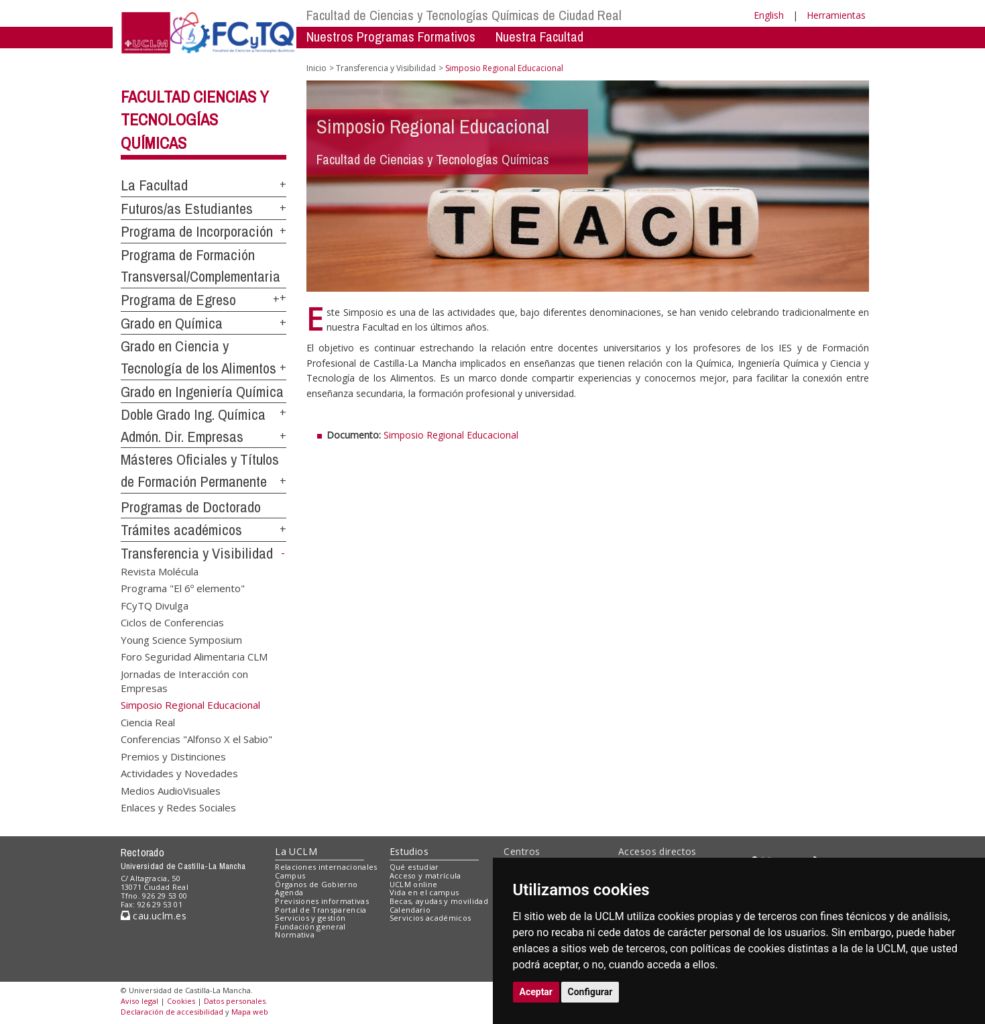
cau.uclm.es (153, 915)
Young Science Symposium (181, 639)
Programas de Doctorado (191, 507)
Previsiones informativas (322, 901)
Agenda (289, 892)
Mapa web (249, 1012)
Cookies (181, 1001)
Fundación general (310, 926)
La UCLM (296, 851)
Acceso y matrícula (425, 875)
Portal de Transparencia (321, 910)
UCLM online (414, 884)
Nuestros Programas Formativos (390, 36)
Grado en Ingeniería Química (202, 392)
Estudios (409, 851)
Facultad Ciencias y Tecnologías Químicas (195, 120)
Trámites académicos (181, 530)
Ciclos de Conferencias (172, 622)
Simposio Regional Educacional (451, 435)
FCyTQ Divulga (154, 605)
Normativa (294, 934)
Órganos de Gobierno (316, 884)
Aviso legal (139, 1001)
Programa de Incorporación (197, 231)
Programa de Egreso (178, 300)
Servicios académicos (430, 918)
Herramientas (836, 15)
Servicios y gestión (310, 918)
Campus (290, 875)
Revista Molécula (159, 571)
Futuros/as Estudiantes (187, 208)
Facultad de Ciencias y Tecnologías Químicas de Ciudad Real (464, 15)
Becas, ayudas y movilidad (439, 901)
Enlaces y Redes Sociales (178, 806)
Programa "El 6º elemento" (183, 588)
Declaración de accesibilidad (172, 1012)
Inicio (316, 68)
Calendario (410, 910)
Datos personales (235, 1001)
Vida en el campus (424, 892)
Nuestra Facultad (539, 36)
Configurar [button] (590, 991)
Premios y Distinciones (173, 755)
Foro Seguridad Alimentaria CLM (194, 656)
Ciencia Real (148, 721)
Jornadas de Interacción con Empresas (184, 680)
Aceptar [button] (536, 991)
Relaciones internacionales (326, 867)
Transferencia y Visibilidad (197, 553)
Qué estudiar (414, 867)
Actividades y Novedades (179, 773)
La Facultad (154, 185)
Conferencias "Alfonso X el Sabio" (196, 739)
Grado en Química (172, 323)
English (769, 15)
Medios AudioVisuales (171, 790)
